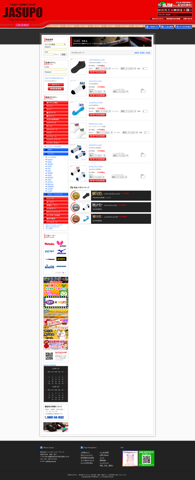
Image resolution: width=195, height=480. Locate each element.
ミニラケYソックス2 (95, 102)
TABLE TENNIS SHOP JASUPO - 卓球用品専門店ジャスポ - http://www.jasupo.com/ (22, 12)
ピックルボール (55, 222)
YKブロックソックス (96, 123)
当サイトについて (156, 19)
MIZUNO (50, 177)
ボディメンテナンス (55, 212)
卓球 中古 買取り (106, 465)
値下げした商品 (55, 102)
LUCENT (50, 188)
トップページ (104, 463)
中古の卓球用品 (55, 119)
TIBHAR (50, 173)
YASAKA (50, 164)
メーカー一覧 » (60, 273)
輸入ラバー (55, 116)
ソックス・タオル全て (54, 146)
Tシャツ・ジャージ (55, 139)
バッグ (55, 133)
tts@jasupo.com (51, 461)
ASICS (49, 175)
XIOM (49, 179)
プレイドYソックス (95, 81)
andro (49, 170)
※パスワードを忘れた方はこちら (54, 78)
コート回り (49, 228)
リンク (102, 457)
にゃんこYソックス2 (95, 166)
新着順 (142, 52)
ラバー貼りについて (87, 460)
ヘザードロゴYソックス (97, 59)
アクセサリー (55, 208)
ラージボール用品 (55, 215)
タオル (50, 149)
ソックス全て (51, 157)
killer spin (50, 184)
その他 (49, 191)
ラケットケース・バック (54, 224)
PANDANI (50, 186)
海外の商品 (55, 218)
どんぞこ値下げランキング (55, 314)
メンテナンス (55, 122)
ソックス (51, 154)
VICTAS (49, 182)
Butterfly (50, 159)
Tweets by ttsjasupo (49, 365)
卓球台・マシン (55, 205)
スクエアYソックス (95, 145)
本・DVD (55, 202)
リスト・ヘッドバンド (55, 194)
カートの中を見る (184, 27)
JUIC (49, 168)
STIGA (49, 166)
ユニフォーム (55, 136)
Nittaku (49, 161)
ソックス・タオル (55, 143)
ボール (55, 126)
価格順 (136, 52)
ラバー (55, 109)
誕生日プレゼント (55, 324)
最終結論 (103, 460)
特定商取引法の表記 (172, 19)
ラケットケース (55, 129)
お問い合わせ (187, 19)
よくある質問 (167, 27)
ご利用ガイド (152, 27)
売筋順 (148, 52)
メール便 (55, 427)
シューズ (55, 198)
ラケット (55, 106)
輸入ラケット (55, 112)
